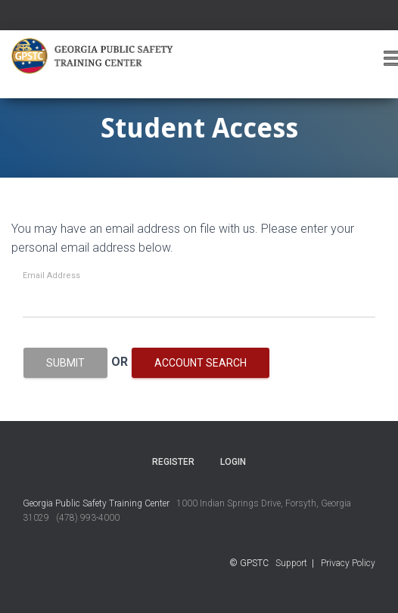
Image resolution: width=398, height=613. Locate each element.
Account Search (200, 363)
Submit (65, 363)
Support (291, 563)
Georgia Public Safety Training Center (96, 503)
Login (233, 462)
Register (173, 462)
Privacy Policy (348, 563)
